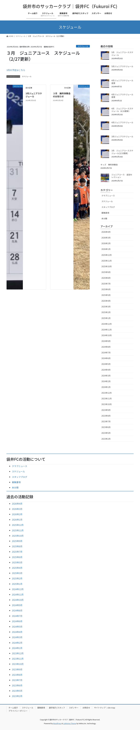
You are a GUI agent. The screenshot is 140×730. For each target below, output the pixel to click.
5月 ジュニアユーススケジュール (122, 53)
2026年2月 (106, 243)
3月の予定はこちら (15, 70)
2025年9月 (106, 272)
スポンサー (73, 707)
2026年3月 (106, 237)
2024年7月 (106, 352)
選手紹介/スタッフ (57, 707)
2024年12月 (106, 323)
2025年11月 (106, 260)
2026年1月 (106, 249)
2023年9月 (106, 410)
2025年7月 (106, 283)
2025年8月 (106, 277)
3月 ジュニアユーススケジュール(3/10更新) (122, 152)
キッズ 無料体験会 (109, 164)
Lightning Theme (69, 723)
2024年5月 (106, 364)
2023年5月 (106, 433)
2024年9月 (106, 341)
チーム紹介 (13, 707)
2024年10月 (106, 335)
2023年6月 (106, 427)
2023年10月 (106, 404)
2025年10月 (106, 266)
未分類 (104, 218)
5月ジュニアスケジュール (122, 66)
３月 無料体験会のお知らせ (61, 95)
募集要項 (105, 212)
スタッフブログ (108, 207)
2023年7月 (106, 421)
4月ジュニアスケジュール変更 (122, 81)
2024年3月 (106, 375)
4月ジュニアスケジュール (122, 122)
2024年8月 (106, 346)
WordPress (57, 723)
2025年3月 (106, 306)
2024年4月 (106, 369)
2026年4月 (106, 232)
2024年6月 (106, 358)
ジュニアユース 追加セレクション (121, 176)
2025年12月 (106, 255)
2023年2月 (106, 438)
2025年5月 (106, 295)
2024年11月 (106, 329)
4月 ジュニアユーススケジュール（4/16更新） (122, 110)
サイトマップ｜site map (104, 707)
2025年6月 (106, 289)
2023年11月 (106, 398)
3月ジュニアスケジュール (34, 95)
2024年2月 (106, 381)
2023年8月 (106, 415)
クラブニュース (108, 195)
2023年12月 (106, 392)
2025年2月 (106, 312)
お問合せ (86, 707)
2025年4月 (106, 300)
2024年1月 (106, 387)
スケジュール (83, 46)
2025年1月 (106, 318)
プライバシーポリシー (18, 710)
